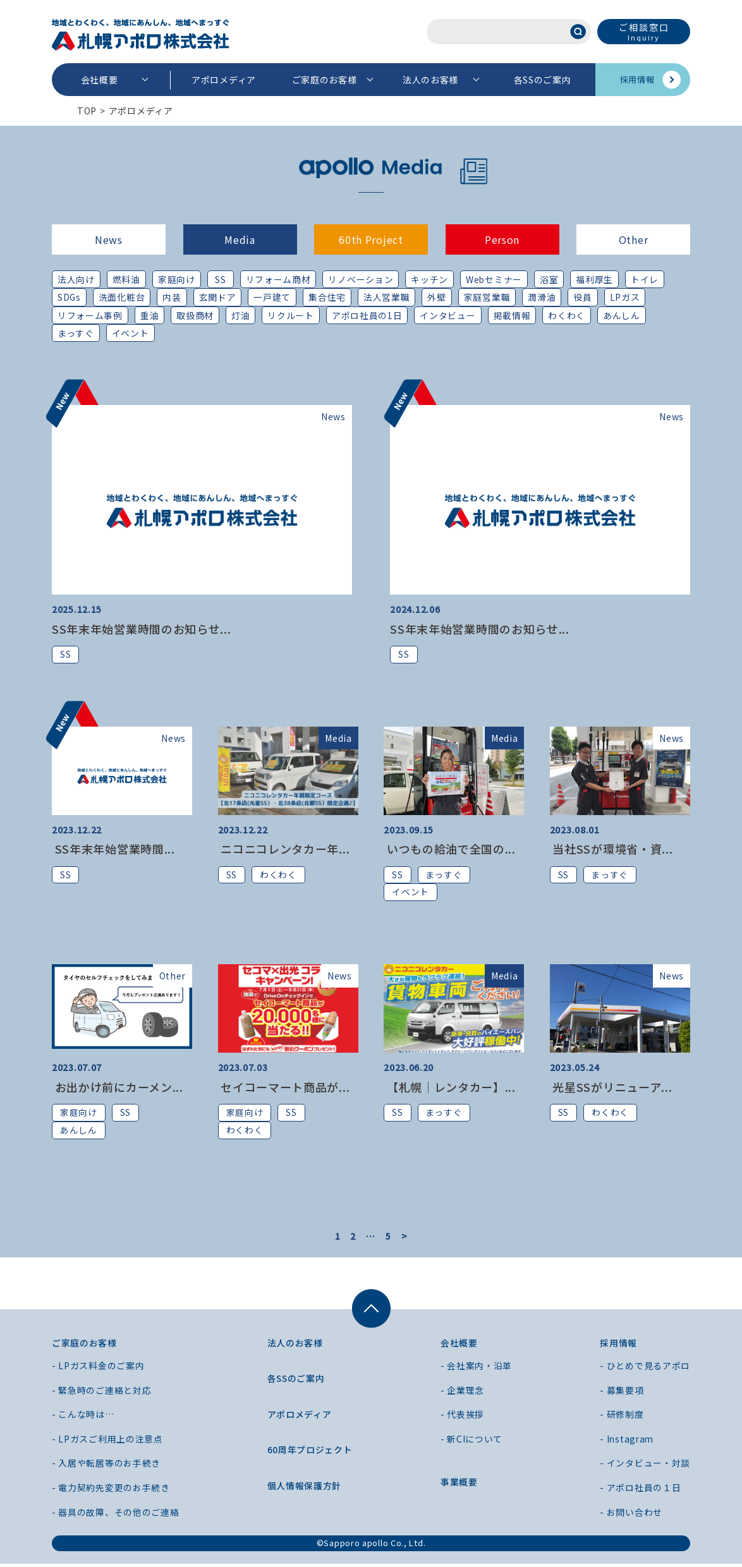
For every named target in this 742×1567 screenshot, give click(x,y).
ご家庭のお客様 (324, 79)
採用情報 (637, 79)
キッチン (430, 279)
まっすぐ (76, 333)
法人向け (76, 279)
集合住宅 (327, 297)
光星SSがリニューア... (611, 1088)
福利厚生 (595, 279)
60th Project (371, 239)
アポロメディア (224, 79)
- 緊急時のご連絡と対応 (101, 1393)
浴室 (549, 279)
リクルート (291, 315)
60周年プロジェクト (310, 1452)
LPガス (626, 297)
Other (633, 239)
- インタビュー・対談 (645, 1466)
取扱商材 (195, 315)
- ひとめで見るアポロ (645, 1368)
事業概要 (459, 1485)
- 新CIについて (471, 1442)
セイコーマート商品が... (284, 1088)
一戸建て (273, 297)
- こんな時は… (83, 1417)
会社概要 (99, 79)
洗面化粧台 (122, 297)
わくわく (567, 315)
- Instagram (627, 1442)
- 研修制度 (621, 1417)
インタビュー (448, 315)
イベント (130, 333)
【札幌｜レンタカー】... (450, 1088)
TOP (87, 110)
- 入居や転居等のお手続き (106, 1466)
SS (220, 279)
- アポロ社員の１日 (640, 1490)
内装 (172, 297)
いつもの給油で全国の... (450, 850)
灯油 (240, 315)
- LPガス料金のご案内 (98, 1368)
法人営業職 (387, 297)
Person (502, 239)
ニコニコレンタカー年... (284, 850)
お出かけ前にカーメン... (117, 1088)
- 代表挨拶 (462, 1417)
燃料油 (126, 279)
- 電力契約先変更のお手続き (111, 1490)
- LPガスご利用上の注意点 (107, 1442)
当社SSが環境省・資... (611, 850)
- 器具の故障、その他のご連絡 (115, 1515)
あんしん (621, 315)
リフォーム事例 (90, 315)
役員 (584, 297)
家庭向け (176, 279)
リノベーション (361, 279)
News (109, 239)
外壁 (438, 297)
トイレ (645, 279)
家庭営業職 (488, 297)
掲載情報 (512, 315)
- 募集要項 (621, 1393)
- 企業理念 (462, 1393)
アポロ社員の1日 (367, 315)
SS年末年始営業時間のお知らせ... (141, 629)
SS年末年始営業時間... (113, 850)
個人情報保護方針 (304, 1488)
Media (239, 239)
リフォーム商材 (278, 279)
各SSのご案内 (542, 79)
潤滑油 (543, 297)
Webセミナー (494, 279)
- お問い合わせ (631, 1515)
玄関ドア (218, 297)
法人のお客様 (430, 79)
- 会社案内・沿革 (476, 1368)
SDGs (70, 297)
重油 (149, 315)
